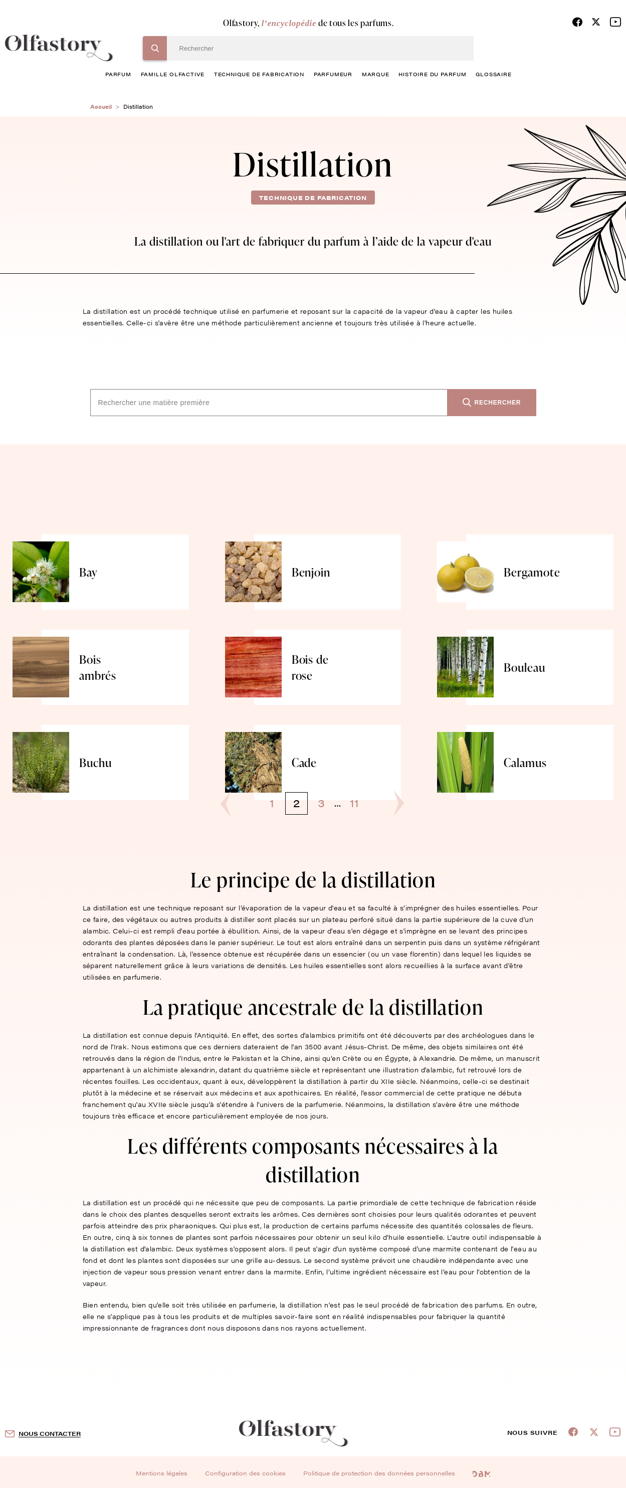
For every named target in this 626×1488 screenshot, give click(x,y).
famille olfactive (173, 74)
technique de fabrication (259, 74)
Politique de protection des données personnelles (379, 1472)
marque (375, 74)
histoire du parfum (432, 74)
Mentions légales (161, 1472)
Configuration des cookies (245, 1472)
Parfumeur (333, 74)
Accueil (101, 106)
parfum (118, 74)
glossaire (493, 74)
